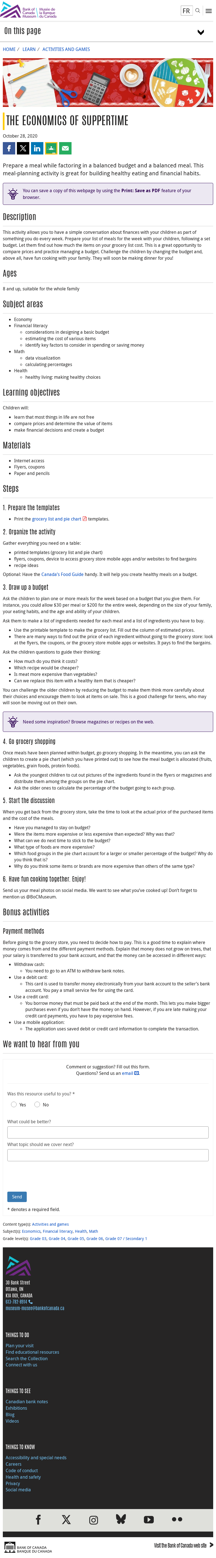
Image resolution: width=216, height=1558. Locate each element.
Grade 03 (38, 1238)
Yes (22, 1105)
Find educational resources (32, 1352)
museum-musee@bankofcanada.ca (35, 1308)
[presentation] (50, 1176)
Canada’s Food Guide (62, 574)
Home (9, 49)
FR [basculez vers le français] (186, 10)
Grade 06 (94, 1238)
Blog (10, 1414)
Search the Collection (27, 1358)
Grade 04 (57, 1238)
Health (81, 1231)
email (127, 1073)
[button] (9, 148)
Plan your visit (20, 1345)
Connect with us (21, 1365)
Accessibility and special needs (36, 1457)
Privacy (13, 1483)
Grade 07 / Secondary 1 (126, 1238)
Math (93, 1231)
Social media (18, 1490)
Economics (31, 1231)
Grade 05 (76, 1238)
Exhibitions (16, 1408)
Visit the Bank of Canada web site (183, 1546)
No (46, 1105)
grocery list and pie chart (56, 519)
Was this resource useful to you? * (41, 1094)
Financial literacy (58, 1231)
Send (17, 1197)
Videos (12, 1421)
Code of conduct (22, 1470)
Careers (13, 1464)
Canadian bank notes (27, 1401)
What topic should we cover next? (40, 1144)
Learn (29, 49)
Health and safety (23, 1477)
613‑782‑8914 (16, 1302)
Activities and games (66, 49)
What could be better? (29, 1121)
